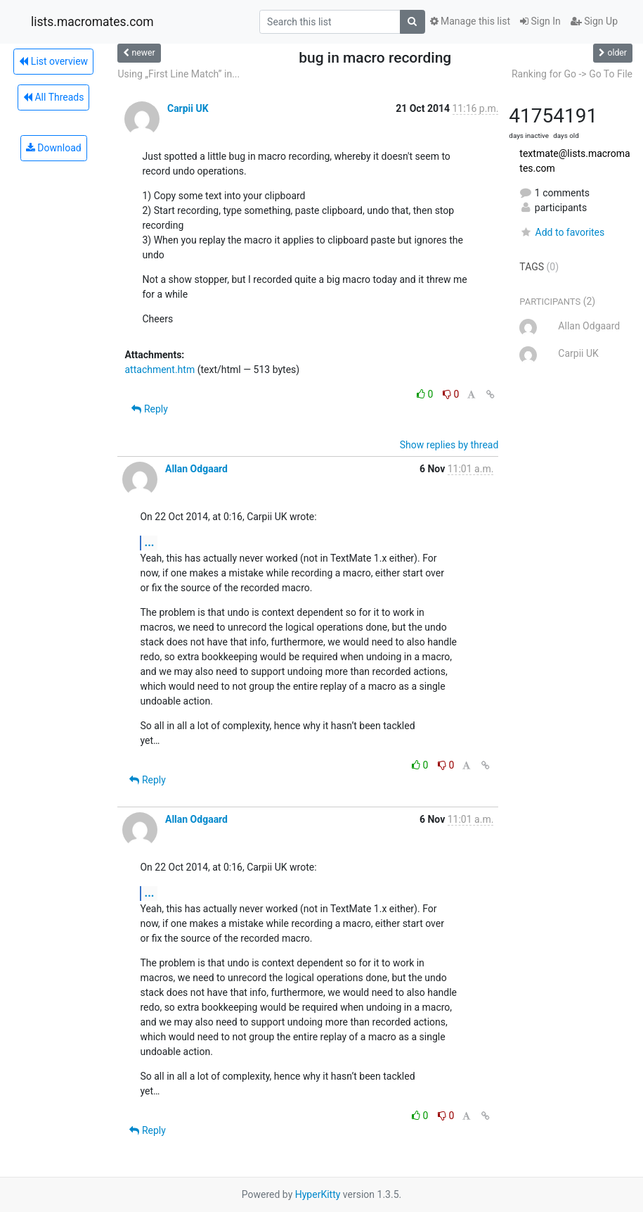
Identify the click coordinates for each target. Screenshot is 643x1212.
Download (54, 147)
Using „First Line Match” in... (178, 74)
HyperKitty (318, 1194)
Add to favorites (561, 232)
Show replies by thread (449, 444)
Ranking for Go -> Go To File (572, 74)
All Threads (53, 97)
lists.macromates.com (92, 22)
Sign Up (594, 21)
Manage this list (470, 21)
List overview (53, 61)
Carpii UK (188, 108)
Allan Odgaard (196, 468)
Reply (149, 409)
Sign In (540, 21)
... (149, 542)
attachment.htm (159, 369)
